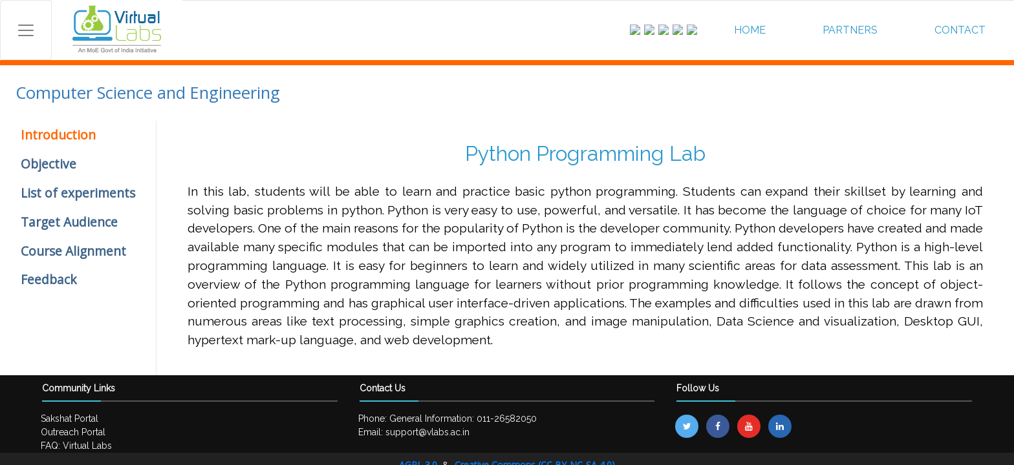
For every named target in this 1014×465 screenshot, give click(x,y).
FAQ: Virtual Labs (76, 445)
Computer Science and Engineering (148, 92)
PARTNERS (850, 30)
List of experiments (78, 193)
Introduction (58, 134)
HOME (750, 30)
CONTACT (960, 30)
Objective (48, 163)
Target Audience (69, 222)
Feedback (49, 279)
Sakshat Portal (69, 418)
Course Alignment (73, 251)
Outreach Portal (73, 432)
